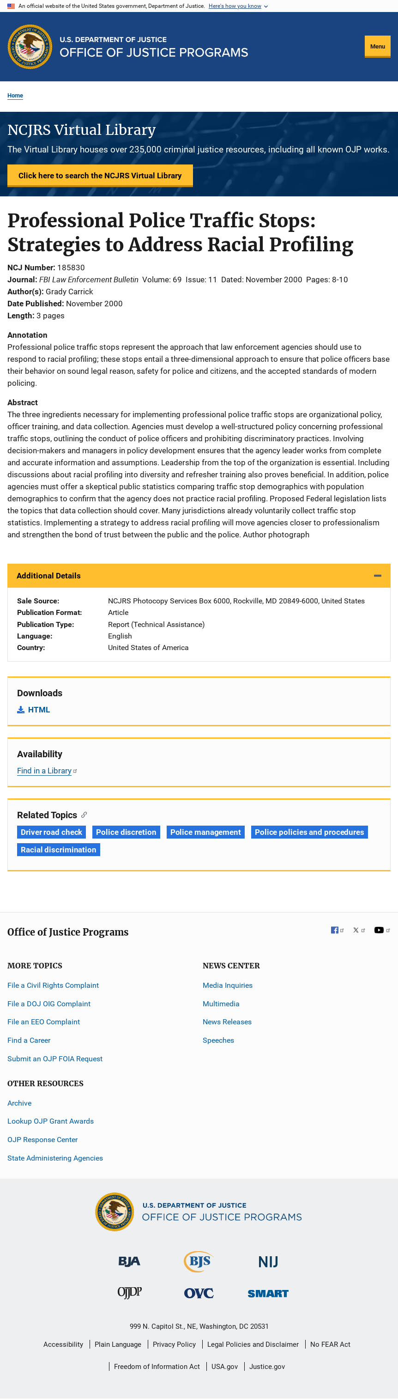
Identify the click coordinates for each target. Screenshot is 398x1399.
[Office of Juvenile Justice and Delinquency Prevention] (130, 1295)
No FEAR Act (330, 1344)
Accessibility (63, 1344)
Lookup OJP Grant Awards (50, 1121)
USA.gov (224, 1367)
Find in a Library (47, 770)
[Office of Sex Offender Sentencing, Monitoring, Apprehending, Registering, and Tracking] (268, 1291)
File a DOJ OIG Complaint (48, 1003)
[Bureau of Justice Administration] (129, 1257)
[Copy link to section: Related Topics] (82, 814)
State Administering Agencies (55, 1158)
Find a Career (28, 1040)
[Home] (154, 47)
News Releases (227, 1021)
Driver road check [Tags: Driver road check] (51, 832)
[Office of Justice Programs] (30, 46)
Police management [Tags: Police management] (205, 832)
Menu (377, 46)
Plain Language (118, 1344)
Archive (19, 1103)
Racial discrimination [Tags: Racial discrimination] (58, 849)
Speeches (218, 1040)
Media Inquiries (228, 985)
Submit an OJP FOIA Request (55, 1058)
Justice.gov (267, 1367)
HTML (39, 709)
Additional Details (49, 575)
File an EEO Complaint (43, 1021)
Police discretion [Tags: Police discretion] (126, 832)
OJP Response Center (42, 1139)
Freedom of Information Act (157, 1367)
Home (15, 95)
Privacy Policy (174, 1344)
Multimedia (221, 1003)
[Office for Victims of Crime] (199, 1293)
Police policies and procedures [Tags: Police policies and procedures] (309, 832)
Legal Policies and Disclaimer (253, 1344)
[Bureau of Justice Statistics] (199, 1268)
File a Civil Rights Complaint (53, 985)
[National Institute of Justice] (268, 1257)
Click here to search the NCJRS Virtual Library (100, 175)
